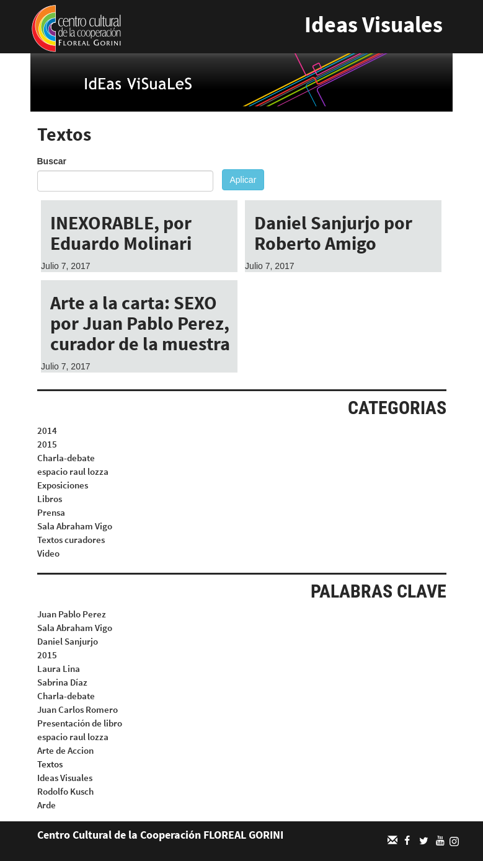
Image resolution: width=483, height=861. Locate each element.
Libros (49, 499)
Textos (50, 764)
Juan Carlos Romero (77, 709)
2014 (47, 430)
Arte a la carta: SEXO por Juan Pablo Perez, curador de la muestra (140, 323)
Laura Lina (58, 668)
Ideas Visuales (373, 24)
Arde (46, 805)
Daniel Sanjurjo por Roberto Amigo (333, 233)
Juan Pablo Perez (71, 614)
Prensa (51, 512)
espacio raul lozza (73, 471)
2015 (47, 444)
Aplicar (243, 180)
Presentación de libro (79, 723)
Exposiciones (62, 485)
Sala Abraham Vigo (74, 526)
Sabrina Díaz (62, 682)
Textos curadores (71, 539)
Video (48, 553)
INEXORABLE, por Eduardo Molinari (121, 233)
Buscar (51, 161)
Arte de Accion (65, 750)
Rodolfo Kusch (65, 791)
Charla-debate (66, 458)
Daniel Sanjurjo (67, 641)
